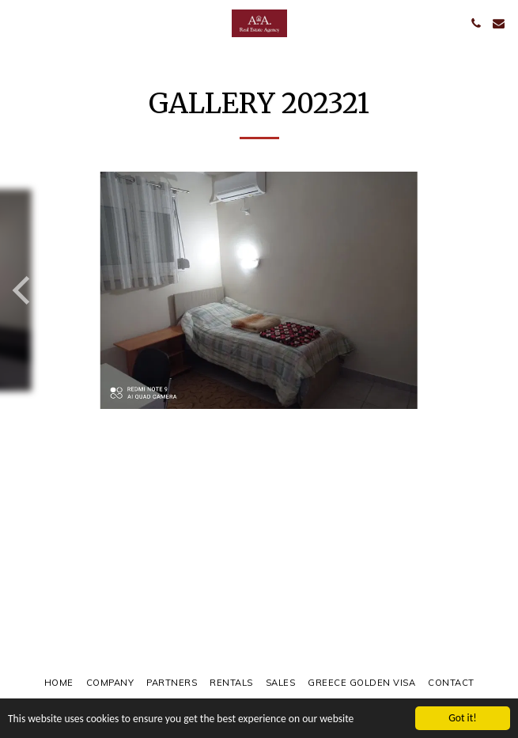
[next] (494, 290)
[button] (17, 22)
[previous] (23, 290)
